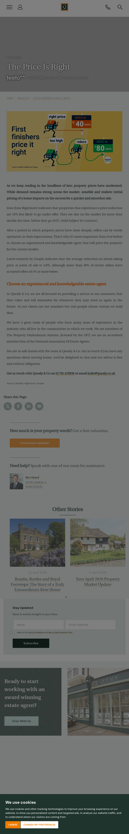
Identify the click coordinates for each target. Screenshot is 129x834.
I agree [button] (12, 824)
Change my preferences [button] (39, 824)
